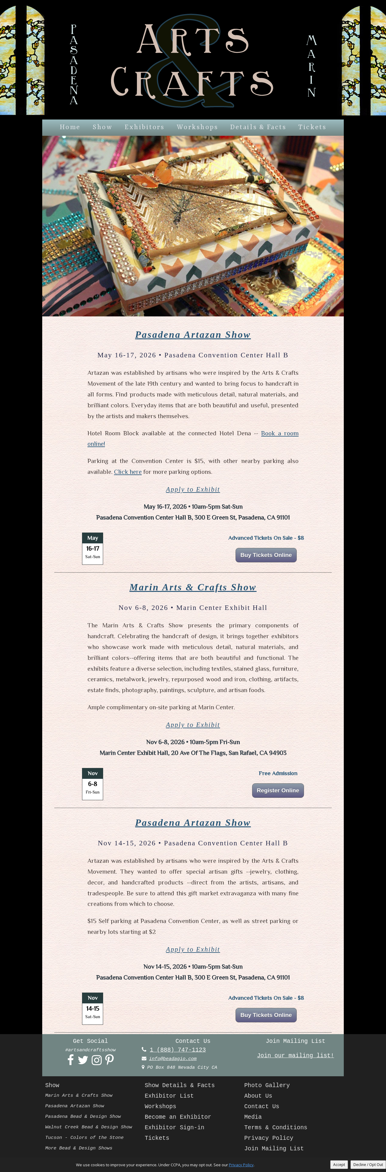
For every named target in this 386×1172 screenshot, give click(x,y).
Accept (339, 1164)
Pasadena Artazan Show (193, 334)
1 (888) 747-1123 (178, 1050)
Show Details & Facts (180, 1085)
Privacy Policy (268, 1138)
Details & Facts (258, 127)
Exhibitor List (169, 1096)
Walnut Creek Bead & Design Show (88, 1127)
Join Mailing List (274, 1149)
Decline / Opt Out (368, 1164)
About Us (258, 1096)
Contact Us (261, 1106)
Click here (128, 471)
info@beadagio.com (173, 1059)
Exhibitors (144, 127)
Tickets (312, 127)
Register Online (278, 790)
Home (70, 127)
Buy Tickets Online (266, 555)
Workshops (197, 127)
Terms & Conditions (275, 1127)
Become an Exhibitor (178, 1117)
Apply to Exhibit (193, 489)
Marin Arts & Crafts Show (193, 587)
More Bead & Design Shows (78, 1148)
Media (253, 1117)
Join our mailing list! (295, 1055)
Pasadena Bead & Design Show (83, 1116)
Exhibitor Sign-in (174, 1127)
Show (102, 127)
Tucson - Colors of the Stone (84, 1137)
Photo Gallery (267, 1085)
